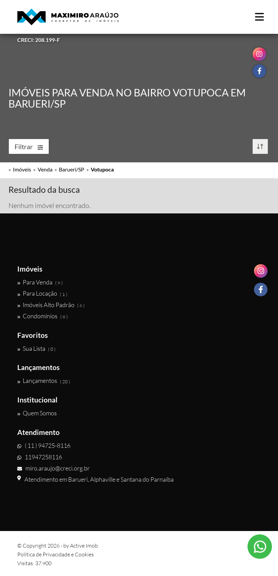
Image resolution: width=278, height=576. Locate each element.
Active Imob (84, 545)
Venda (45, 169)
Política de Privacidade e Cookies (55, 554)
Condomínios (42, 316)
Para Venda (40, 282)
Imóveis (22, 169)
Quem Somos (37, 413)
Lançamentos (43, 381)
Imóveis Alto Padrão (51, 304)
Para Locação (42, 293)
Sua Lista (36, 348)
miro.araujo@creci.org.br (53, 468)
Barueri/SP (71, 169)
